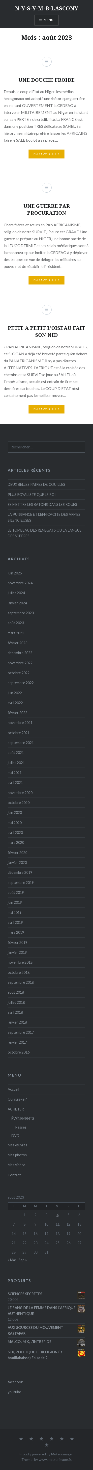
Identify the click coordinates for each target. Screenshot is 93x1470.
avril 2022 (15, 703)
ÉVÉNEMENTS (22, 1118)
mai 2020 (15, 823)
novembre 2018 (20, 962)
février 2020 (17, 853)
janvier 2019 (17, 952)
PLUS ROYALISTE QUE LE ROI (32, 494)
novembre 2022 (20, 663)
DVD (15, 1136)
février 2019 (17, 942)
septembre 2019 (21, 882)
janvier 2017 (17, 1042)
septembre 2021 (21, 743)
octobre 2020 (19, 802)
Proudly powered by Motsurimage (45, 1454)
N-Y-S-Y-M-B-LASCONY (46, 8)
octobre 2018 (19, 972)
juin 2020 (15, 812)
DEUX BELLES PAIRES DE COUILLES (36, 484)
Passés (21, 1127)
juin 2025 (15, 573)
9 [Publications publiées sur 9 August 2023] (35, 1224)
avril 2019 (15, 922)
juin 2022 (15, 693)
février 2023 (17, 643)
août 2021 (16, 752)
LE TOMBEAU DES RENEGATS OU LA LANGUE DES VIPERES (45, 533)
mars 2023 (16, 633)
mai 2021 (15, 773)
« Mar (12, 1260)
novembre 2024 (20, 583)
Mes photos (17, 1155)
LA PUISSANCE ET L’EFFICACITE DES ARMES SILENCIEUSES (44, 517)
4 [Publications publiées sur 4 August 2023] (58, 1215)
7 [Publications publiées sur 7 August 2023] (14, 1224)
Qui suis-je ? (17, 1099)
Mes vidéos (17, 1165)
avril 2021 (15, 782)
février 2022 (17, 713)
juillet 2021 (16, 763)
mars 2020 (16, 842)
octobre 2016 (19, 1052)
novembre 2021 (20, 723)
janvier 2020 (17, 862)
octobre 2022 (19, 673)
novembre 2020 (20, 793)
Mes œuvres (17, 1145)
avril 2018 (15, 1012)
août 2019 (16, 892)
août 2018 (16, 992)
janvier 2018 (17, 1022)
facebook (15, 1382)
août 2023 (16, 623)
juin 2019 (15, 902)
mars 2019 (16, 932)
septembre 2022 (21, 683)
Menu (49, 20)
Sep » (23, 1260)
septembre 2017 (21, 1032)
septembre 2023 (21, 613)
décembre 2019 (20, 872)
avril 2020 (15, 832)
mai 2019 (15, 912)
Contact (14, 1175)
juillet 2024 (16, 593)
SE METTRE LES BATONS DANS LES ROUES (42, 504)
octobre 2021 (19, 733)
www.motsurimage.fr (55, 1459)
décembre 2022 (20, 653)
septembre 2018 (21, 982)
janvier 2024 (17, 603)
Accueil (13, 1089)
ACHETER (16, 1109)
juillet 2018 (16, 1002)
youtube (14, 1392)
